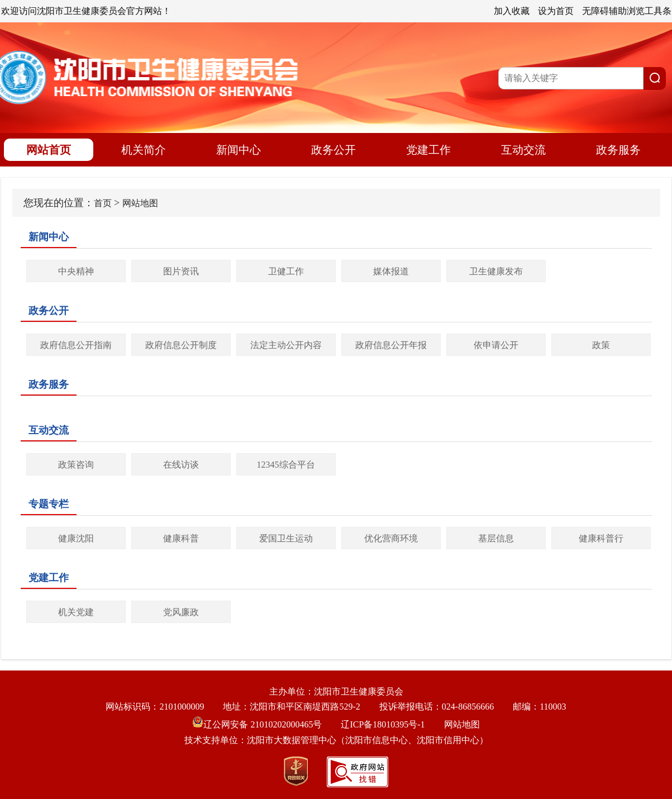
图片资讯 (181, 271)
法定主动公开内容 (286, 345)
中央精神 (76, 271)
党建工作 (428, 150)
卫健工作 (286, 271)
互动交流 (523, 150)
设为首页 (556, 11)
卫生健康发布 (496, 271)
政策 (601, 345)
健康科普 (181, 538)
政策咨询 (76, 464)
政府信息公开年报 (391, 345)
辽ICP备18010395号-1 (383, 724)
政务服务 (618, 150)
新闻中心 (238, 150)
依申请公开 (496, 345)
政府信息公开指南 (76, 345)
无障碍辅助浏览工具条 (626, 11)
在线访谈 (181, 464)
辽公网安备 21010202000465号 (257, 724)
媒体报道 (391, 271)
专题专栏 (48, 504)
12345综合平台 (286, 464)
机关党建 (76, 612)
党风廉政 (181, 612)
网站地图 (140, 203)
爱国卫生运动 (286, 538)
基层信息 (496, 538)
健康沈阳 (76, 538)
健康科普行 (601, 538)
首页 (103, 203)
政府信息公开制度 (181, 345)
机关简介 (143, 150)
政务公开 (333, 150)
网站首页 (48, 150)
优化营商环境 (391, 538)
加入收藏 (512, 11)
